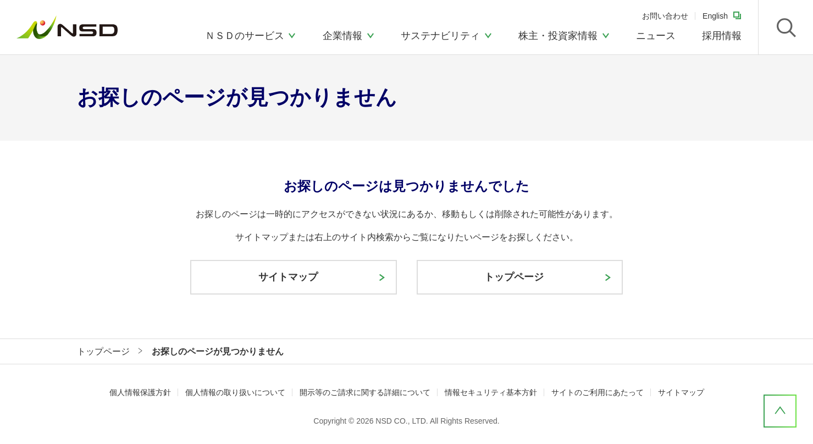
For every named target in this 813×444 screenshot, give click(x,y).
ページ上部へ (780, 411)
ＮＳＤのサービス (244, 35)
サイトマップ (681, 392)
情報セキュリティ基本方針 (491, 392)
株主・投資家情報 (558, 35)
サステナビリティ (440, 35)
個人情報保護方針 (140, 392)
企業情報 (342, 35)
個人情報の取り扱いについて (235, 392)
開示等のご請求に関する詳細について (365, 392)
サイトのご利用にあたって (597, 392)
